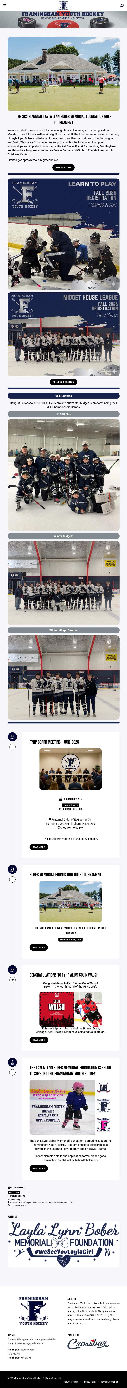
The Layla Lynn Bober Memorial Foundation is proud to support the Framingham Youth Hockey (70, 1070)
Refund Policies (71, 1381)
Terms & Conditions (110, 1381)
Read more (39, 847)
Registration (63, 167)
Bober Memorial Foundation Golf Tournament (68, 875)
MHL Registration (63, 381)
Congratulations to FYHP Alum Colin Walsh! (66, 975)
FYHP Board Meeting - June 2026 (56, 742)
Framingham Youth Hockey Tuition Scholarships (70, 1160)
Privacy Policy (89, 1381)
